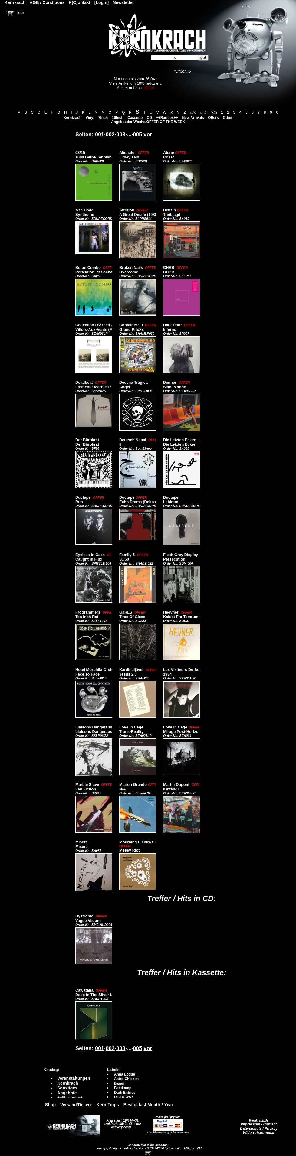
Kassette (208, 972)
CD (149, 118)
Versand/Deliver (76, 1104)
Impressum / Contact (259, 1124)
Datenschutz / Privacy (259, 1128)
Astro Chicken (126, 1079)
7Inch (103, 118)
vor (147, 135)
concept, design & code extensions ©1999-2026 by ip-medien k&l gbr (146, 1148)
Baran (119, 1083)
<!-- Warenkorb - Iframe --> (148, 1153)
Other (227, 118)
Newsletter (123, 2)
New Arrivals (193, 118)
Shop (50, 1104)
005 (137, 135)
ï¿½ (193, 112)
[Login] (101, 2)
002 (110, 135)
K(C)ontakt (79, 2)
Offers (213, 118)
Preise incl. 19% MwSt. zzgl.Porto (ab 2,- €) (121, 1122)
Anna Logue (124, 1074)
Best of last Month (141, 1104)
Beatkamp (122, 1088)
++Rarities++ (167, 118)
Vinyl (90, 118)
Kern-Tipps (108, 1104)
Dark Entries (125, 1092)
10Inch (117, 118)
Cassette (135, 118)
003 (120, 135)
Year (168, 1104)
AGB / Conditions (47, 2)
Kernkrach (72, 118)
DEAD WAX (124, 1097)
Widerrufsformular (259, 1133)
